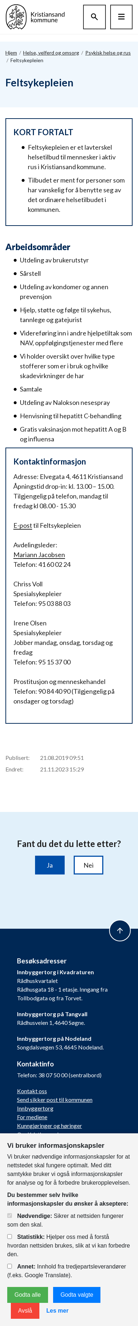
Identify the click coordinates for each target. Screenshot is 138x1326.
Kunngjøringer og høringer (49, 1125)
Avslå (25, 1311)
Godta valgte (76, 1295)
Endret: (14, 769)
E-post (22, 525)
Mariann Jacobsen (39, 555)
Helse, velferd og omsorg (51, 53)
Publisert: (17, 757)
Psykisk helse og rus (108, 53)
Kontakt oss (32, 1090)
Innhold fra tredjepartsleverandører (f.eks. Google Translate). (66, 1270)
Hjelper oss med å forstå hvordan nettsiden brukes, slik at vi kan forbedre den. (68, 1245)
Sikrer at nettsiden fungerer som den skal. (65, 1220)
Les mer (57, 1311)
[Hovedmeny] (121, 17)
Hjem (11, 53)
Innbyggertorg (35, 1108)
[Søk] (94, 17)
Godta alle (27, 1295)
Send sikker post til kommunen (54, 1099)
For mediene (32, 1116)
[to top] (120, 930)
